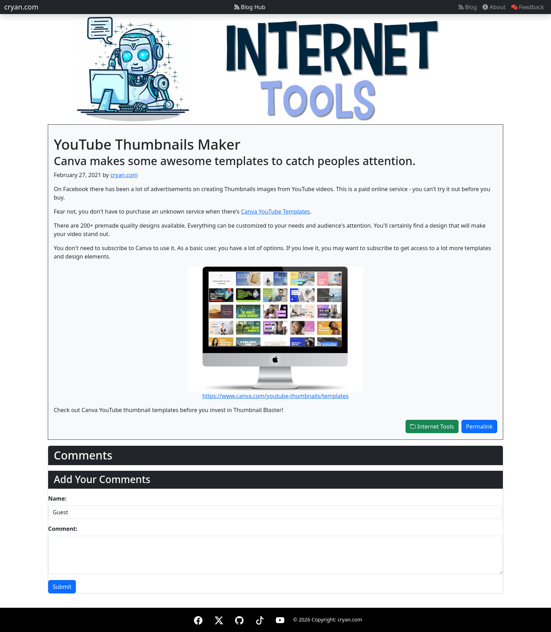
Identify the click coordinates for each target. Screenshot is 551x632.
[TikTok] (259, 619)
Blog (468, 7)
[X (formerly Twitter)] (219, 619)
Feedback (527, 7)
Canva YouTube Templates (275, 211)
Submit (62, 587)
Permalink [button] (479, 426)
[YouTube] (280, 619)
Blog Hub (249, 7)
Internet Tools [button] (432, 426)
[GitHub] (239, 619)
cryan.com (21, 7)
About (494, 7)
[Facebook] (198, 619)
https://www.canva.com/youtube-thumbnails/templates (275, 396)
